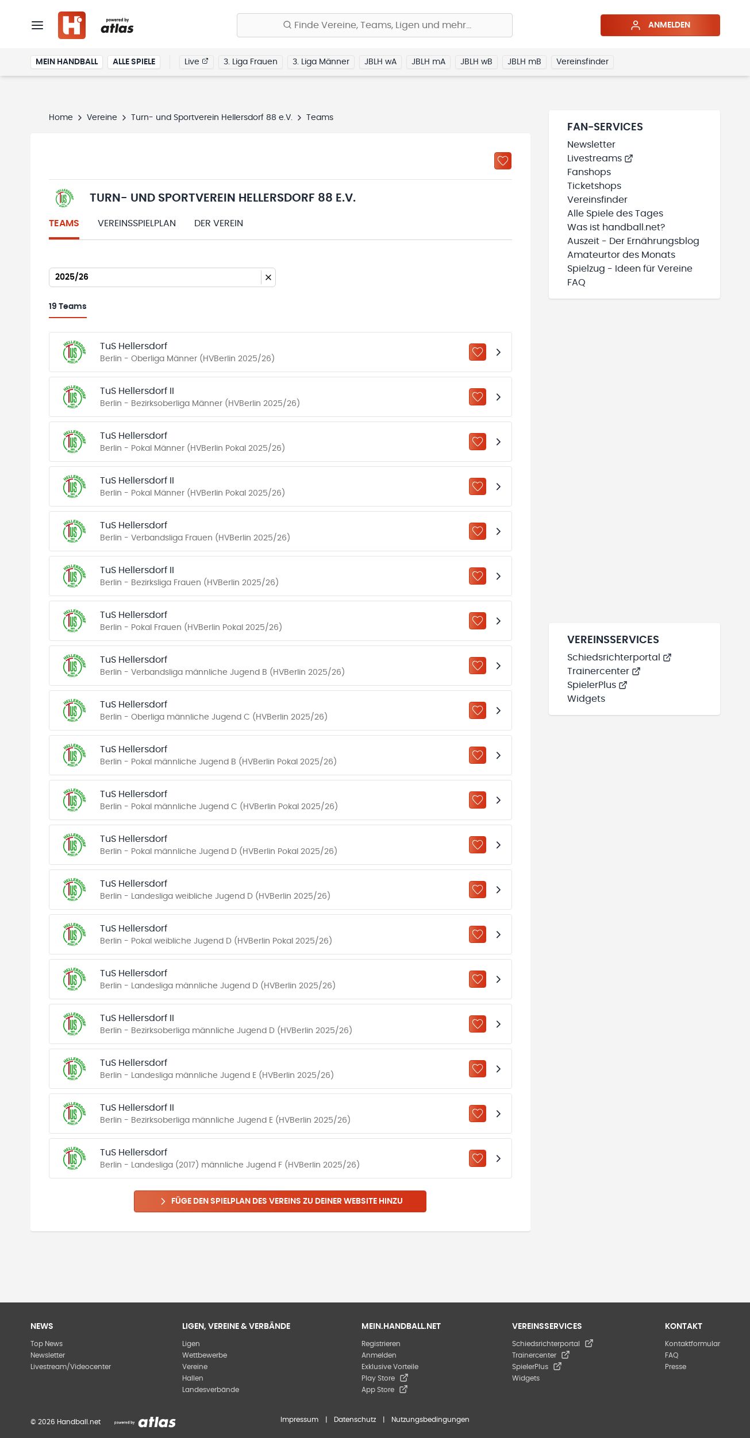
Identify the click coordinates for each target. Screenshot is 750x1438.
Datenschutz (355, 1419)
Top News (46, 1343)
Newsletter (591, 144)
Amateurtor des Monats (621, 255)
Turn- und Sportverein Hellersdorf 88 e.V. (212, 118)
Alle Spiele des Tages (615, 213)
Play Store (385, 1378)
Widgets (586, 698)
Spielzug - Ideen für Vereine (630, 268)
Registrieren (381, 1343)
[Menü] (37, 25)
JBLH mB (524, 62)
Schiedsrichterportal (619, 657)
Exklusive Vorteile (389, 1366)
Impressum (299, 1419)
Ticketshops (594, 186)
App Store (384, 1389)
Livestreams (600, 158)
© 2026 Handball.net (65, 1421)
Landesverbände (210, 1389)
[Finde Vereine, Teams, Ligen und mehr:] (375, 25)
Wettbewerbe (204, 1355)
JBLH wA (380, 62)
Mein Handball (67, 62)
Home (61, 118)
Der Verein (218, 223)
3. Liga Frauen (251, 62)
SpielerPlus (597, 685)
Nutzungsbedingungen (430, 1419)
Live (196, 61)
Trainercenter (604, 671)
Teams (64, 223)
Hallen (192, 1378)
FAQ (576, 282)
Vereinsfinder (582, 62)
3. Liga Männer (321, 62)
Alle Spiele (134, 62)
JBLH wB (476, 62)
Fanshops (589, 172)
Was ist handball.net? (616, 227)
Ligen (191, 1343)
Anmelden (660, 25)
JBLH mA (428, 62)
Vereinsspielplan (137, 223)
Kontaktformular (692, 1343)
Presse (675, 1366)
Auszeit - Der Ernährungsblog (633, 241)
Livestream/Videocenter (70, 1366)
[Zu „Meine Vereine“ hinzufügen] (502, 160)
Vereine (102, 118)
